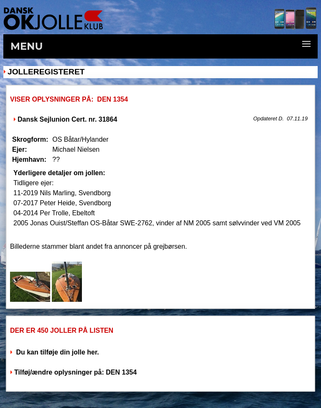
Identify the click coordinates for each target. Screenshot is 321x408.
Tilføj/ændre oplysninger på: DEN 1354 (75, 372)
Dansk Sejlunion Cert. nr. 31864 (67, 119)
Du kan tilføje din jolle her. (56, 352)
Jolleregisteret (46, 71)
